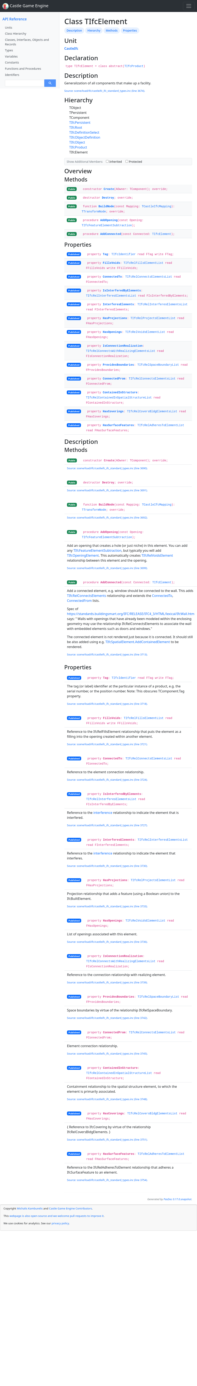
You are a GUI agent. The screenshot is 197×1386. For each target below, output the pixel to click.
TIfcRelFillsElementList (143, 263)
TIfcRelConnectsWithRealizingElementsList (120, 351)
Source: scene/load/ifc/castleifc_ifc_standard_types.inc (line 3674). (104, 91)
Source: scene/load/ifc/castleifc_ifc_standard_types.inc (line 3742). (107, 1018)
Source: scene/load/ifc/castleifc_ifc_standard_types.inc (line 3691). (107, 490)
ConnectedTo (112, 276)
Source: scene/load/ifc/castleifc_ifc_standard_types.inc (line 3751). (107, 1139)
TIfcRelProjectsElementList (152, 318)
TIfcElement (161, 234)
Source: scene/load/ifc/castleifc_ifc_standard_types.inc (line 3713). (107, 654)
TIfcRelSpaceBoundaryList (158, 365)
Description (74, 30)
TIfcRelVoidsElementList (145, 332)
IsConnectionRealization (123, 346)
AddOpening (108, 220)
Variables (11, 56)
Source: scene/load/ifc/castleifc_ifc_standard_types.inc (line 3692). (107, 517)
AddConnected (110, 234)
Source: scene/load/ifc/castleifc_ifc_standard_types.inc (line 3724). (107, 779)
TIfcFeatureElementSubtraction (107, 225)
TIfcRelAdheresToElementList (160, 425)
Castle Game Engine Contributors (70, 1208)
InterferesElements (118, 304)
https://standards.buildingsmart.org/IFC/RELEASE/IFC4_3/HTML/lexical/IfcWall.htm (130, 614)
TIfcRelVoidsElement (157, 555)
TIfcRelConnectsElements (86, 595)
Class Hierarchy (15, 33)
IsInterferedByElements (122, 290)
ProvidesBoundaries (118, 365)
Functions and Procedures (23, 69)
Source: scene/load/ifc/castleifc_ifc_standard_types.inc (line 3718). (107, 704)
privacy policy (60, 1223)
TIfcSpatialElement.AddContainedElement (137, 642)
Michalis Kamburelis (30, 1208)
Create (109, 189)
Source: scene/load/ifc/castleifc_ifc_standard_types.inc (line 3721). (107, 744)
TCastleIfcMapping (156, 206)
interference (102, 812)
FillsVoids (111, 263)
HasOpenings (112, 332)
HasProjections (115, 318)
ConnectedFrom (114, 378)
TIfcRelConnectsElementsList (148, 276)
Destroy (108, 197)
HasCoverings (113, 411)
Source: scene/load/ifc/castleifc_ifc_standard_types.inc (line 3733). (107, 906)
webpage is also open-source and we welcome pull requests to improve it (56, 1216)
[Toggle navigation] (189, 6)
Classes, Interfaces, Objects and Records (27, 42)
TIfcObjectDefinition (84, 137)
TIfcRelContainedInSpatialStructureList (119, 397)
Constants (12, 62)
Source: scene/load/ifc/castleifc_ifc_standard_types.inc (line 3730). (107, 866)
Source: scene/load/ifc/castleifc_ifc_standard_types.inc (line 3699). (107, 568)
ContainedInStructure (120, 392)
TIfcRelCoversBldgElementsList (152, 411)
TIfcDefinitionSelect (84, 132)
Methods (111, 30)
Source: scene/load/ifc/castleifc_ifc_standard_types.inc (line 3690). (107, 468)
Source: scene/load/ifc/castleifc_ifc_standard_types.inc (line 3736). (107, 942)
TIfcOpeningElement (83, 555)
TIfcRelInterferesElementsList (111, 295)
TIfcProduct (133, 66)
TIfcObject (77, 142)
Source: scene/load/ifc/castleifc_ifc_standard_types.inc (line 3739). (107, 982)
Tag (105, 254)
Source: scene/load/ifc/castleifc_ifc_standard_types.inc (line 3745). (107, 1053)
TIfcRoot (75, 127)
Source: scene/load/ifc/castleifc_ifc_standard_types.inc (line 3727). (107, 825)
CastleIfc (71, 48)
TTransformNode (94, 211)
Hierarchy (93, 30)
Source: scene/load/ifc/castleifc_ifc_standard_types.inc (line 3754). (107, 1180)
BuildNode (106, 206)
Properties (130, 30)
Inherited (114, 162)
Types (9, 50)
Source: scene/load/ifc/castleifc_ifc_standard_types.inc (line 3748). (107, 1099)
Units (8, 27)
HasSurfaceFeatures (118, 425)
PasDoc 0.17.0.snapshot (177, 1199)
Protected (133, 162)
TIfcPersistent (79, 122)
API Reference (14, 18)
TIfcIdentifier (123, 254)
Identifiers (12, 75)
